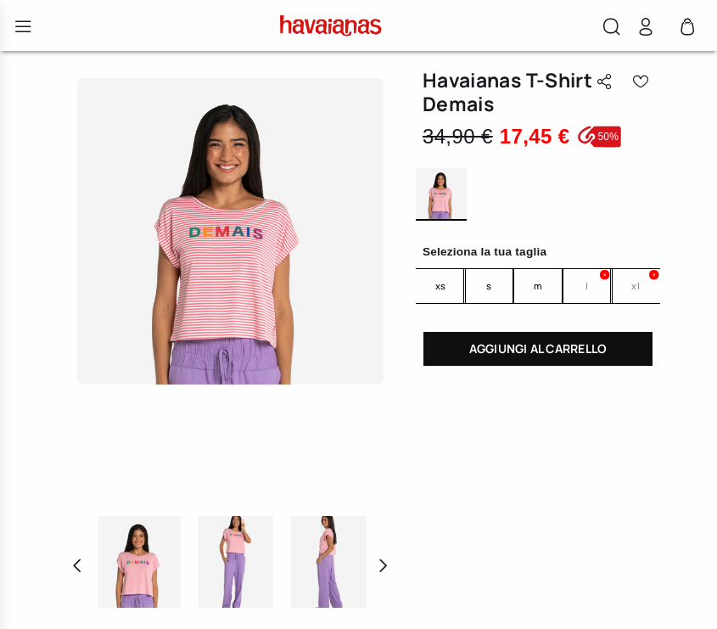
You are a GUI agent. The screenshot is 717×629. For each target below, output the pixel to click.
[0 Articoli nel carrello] (687, 31)
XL (635, 285)
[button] (612, 29)
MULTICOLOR (441, 195)
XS (440, 285)
